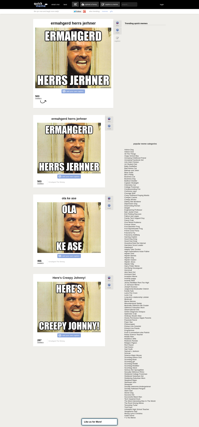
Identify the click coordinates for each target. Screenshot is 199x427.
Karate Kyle (129, 291)
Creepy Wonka (130, 199)
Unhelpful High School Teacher (136, 409)
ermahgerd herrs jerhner (69, 118)
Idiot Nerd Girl (129, 272)
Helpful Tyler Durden (132, 249)
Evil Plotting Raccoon (132, 214)
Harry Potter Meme (132, 266)
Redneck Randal (131, 341)
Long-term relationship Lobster (136, 297)
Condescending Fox (132, 189)
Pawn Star (128, 322)
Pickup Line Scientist (132, 326)
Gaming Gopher (130, 237)
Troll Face (128, 407)
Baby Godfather (130, 166)
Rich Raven (129, 345)
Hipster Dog (129, 258)
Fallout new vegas (131, 216)
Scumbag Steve (130, 368)
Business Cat (129, 177)
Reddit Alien (129, 337)
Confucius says (130, 191)
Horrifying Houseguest (133, 268)
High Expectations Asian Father (136, 251)
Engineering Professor (133, 210)
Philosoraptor (129, 324)
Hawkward (128, 247)
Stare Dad (128, 391)
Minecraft (128, 299)
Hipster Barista (130, 256)
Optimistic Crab (130, 314)
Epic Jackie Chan (131, 212)
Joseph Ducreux (130, 287)
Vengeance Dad (130, 411)
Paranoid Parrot (130, 320)
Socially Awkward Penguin (134, 389)
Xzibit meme (129, 416)
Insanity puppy (130, 278)
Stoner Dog (128, 393)
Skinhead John (130, 382)
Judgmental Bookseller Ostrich (136, 289)
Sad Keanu (128, 347)
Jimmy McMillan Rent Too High (136, 283)
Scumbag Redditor (131, 366)
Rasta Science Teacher (133, 335)
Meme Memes (130, 301)
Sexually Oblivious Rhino (134, 372)
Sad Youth (128, 349)
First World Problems (132, 222)
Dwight (127, 208)
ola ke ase (69, 198)
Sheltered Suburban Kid (133, 376)
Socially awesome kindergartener (137, 386)
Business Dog (129, 179)
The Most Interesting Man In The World (139, 401)
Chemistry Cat (130, 185)
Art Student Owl (130, 164)
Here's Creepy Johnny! (69, 277)
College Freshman (131, 187)
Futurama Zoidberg (132, 235)
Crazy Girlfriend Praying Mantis (136, 195)
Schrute (127, 353)
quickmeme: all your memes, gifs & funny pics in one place (40, 4)
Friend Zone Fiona (131, 231)
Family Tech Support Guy (134, 218)
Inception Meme (130, 276)
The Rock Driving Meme (134, 403)
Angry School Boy (131, 156)
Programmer (129, 330)
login (162, 4)
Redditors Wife (130, 339)
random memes (75, 4)
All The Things (130, 154)
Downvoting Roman (132, 206)
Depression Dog (130, 204)
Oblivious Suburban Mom (134, 308)
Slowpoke (128, 384)
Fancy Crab (129, 220)
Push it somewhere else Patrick (136, 332)
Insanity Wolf (129, 280)
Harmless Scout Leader (133, 245)
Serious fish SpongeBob (134, 370)
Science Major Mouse (133, 355)
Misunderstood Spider (133, 303)
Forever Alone (130, 224)
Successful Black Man (133, 397)
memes (105, 11)
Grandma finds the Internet (135, 243)
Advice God (129, 152)
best (65, 4)
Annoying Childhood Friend (135, 158)
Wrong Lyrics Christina (133, 413)
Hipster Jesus (129, 262)
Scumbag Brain (130, 359)
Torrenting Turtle (130, 405)
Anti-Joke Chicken (131, 162)
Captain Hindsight (131, 183)
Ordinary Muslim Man (133, 316)
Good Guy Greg (130, 241)
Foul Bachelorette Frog (133, 229)
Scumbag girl (129, 362)
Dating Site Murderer (132, 202)
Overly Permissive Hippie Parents (137, 318)
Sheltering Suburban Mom (134, 378)
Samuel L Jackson (131, 351)
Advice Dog (128, 150)
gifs (111, 11)
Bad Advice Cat (130, 168)
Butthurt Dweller (130, 181)
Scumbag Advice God (133, 357)
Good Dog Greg (130, 239)
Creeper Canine (130, 197)
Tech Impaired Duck (132, 399)
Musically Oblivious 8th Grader (136, 305)
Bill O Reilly (128, 175)
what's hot (55, 4)
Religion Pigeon (130, 343)
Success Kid (129, 395)
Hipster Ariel (129, 253)
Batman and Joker (131, 170)
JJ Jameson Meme (131, 285)
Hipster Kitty (129, 264)
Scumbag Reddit (131, 364)
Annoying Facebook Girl (134, 160)
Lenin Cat (128, 295)
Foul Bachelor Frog (132, 226)
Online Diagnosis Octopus (134, 312)
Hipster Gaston (130, 260)
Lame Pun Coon (130, 293)
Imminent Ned (130, 274)
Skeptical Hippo (130, 380)
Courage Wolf (129, 193)
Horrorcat (128, 270)
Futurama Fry (129, 233)
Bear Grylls (128, 172)
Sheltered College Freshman (135, 374)
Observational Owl (131, 310)
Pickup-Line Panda (131, 328)
